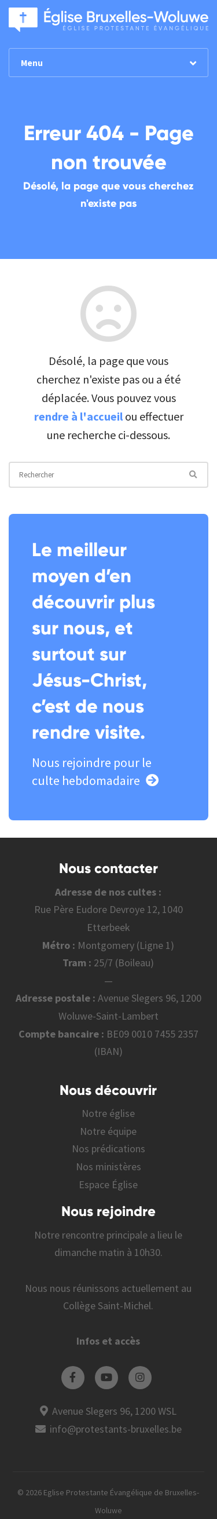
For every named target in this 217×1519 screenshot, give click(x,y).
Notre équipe (108, 1131)
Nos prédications (108, 1148)
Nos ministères (108, 1166)
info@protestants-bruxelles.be (116, 1429)
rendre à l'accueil (78, 416)
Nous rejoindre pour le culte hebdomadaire (95, 771)
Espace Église (108, 1184)
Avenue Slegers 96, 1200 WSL (114, 1411)
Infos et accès (108, 1341)
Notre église (108, 1113)
